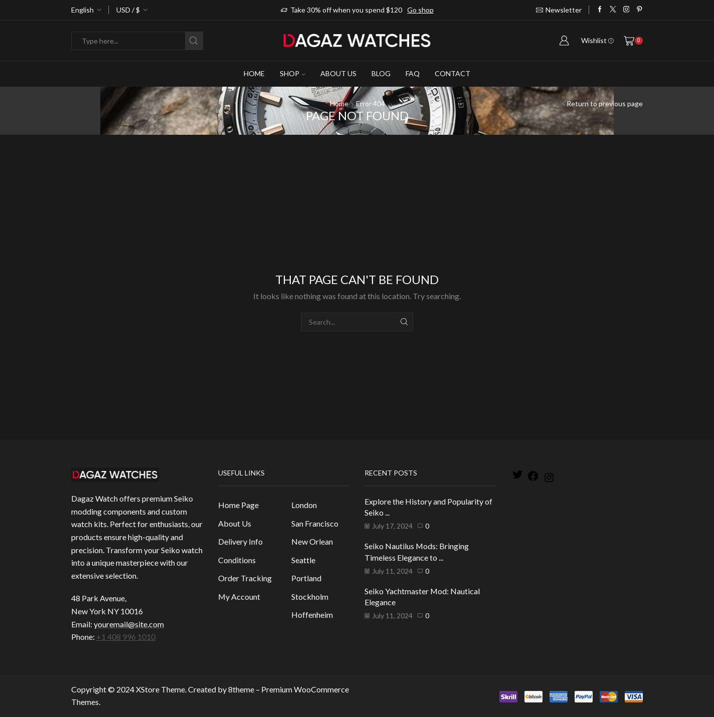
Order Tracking (245, 578)
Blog (381, 73)
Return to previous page (605, 103)
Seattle (303, 560)
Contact (452, 73)
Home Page (238, 505)
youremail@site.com (129, 624)
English (82, 10)
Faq (413, 73)
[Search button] (194, 41)
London (304, 505)
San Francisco (314, 523)
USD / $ (128, 10)
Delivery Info (240, 541)
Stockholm (309, 596)
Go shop (420, 10)
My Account (239, 596)
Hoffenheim (312, 614)
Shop (292, 73)
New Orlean (312, 541)
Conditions (237, 560)
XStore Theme (160, 689)
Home (254, 73)
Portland (306, 578)
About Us (338, 73)
